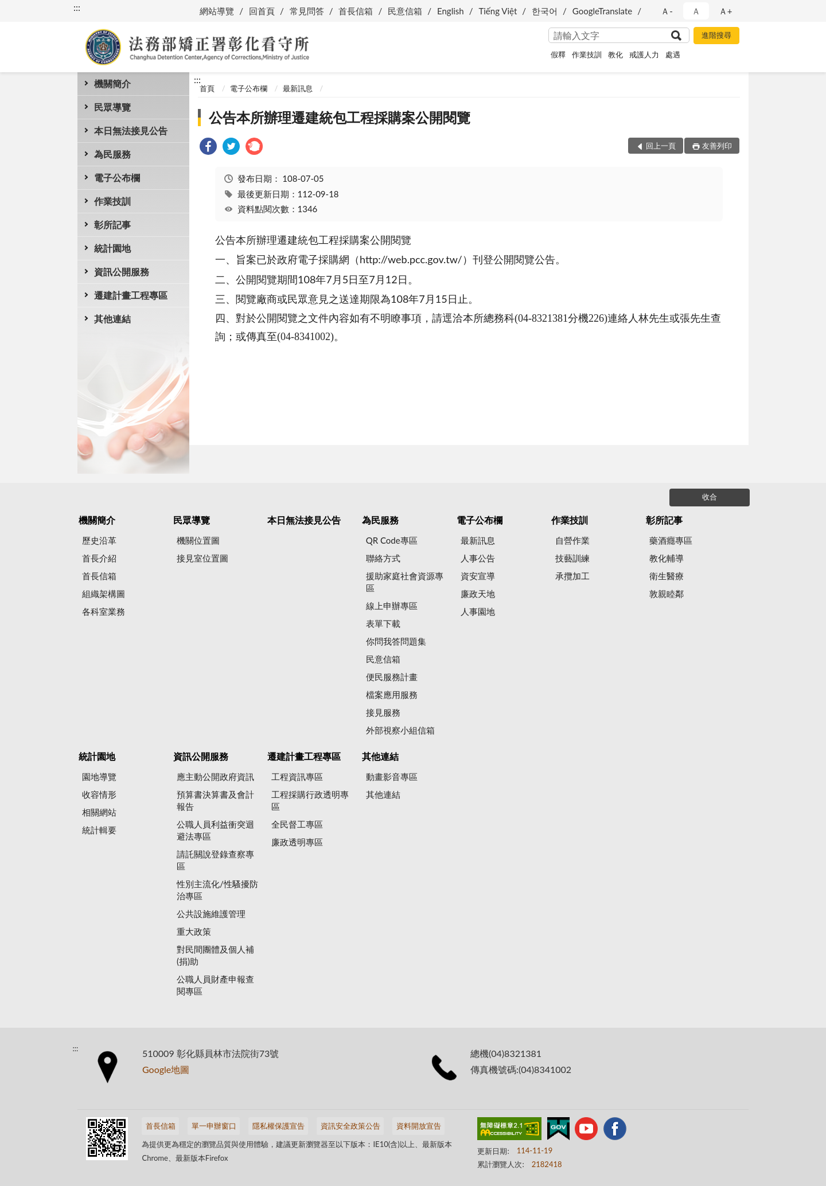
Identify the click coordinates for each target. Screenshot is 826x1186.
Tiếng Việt (497, 11)
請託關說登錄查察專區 (215, 860)
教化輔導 (666, 558)
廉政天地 (478, 593)
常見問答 (307, 11)
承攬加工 (572, 576)
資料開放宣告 (418, 1125)
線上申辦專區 (392, 605)
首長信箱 (355, 11)
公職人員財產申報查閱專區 (215, 985)
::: (76, 7)
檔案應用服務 (392, 694)
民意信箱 (405, 11)
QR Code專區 (392, 540)
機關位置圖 (198, 540)
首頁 (207, 88)
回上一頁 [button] (661, 145)
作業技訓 (587, 54)
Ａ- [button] (667, 11)
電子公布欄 (117, 177)
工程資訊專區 (297, 776)
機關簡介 (112, 83)
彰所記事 (112, 224)
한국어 (545, 11)
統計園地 (112, 248)
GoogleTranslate (602, 11)
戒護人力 (644, 54)
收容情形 (99, 794)
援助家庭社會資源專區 (404, 582)
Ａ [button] (696, 11)
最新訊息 (298, 88)
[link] (208, 148)
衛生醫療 (666, 576)
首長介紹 (99, 558)
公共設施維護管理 (211, 913)
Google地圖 (165, 1069)
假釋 (558, 54)
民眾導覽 (112, 107)
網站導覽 (217, 11)
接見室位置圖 (202, 558)
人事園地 (478, 611)
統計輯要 (99, 830)
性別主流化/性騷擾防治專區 (217, 890)
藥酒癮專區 (670, 540)
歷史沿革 (99, 540)
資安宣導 (478, 576)
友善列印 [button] (717, 145)
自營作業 (572, 540)
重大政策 (194, 931)
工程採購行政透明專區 (310, 800)
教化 (615, 54)
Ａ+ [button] (726, 11)
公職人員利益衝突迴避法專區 (215, 830)
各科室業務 (103, 611)
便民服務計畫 (392, 677)
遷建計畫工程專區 (130, 295)
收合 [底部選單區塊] (709, 496)
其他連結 (112, 318)
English (450, 11)
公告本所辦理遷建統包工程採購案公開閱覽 (339, 117)
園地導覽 (99, 776)
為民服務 (112, 154)
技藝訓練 (572, 558)
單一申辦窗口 (214, 1125)
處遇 (672, 54)
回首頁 (262, 11)
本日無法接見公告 (130, 130)
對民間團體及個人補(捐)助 (215, 955)
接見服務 (383, 712)
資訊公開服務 (121, 271)
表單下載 (383, 623)
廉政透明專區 (297, 842)
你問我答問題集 (396, 641)
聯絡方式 (383, 558)
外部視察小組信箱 (400, 730)
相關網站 (99, 812)
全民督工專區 (297, 824)
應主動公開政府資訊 (215, 776)
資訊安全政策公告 (350, 1125)
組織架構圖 (103, 593)
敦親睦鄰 (666, 593)
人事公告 (478, 558)
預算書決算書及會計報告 (215, 800)
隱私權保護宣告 (278, 1125)
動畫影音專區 (392, 776)
